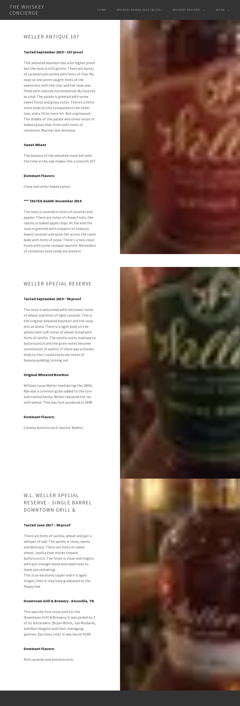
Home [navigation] (101, 9)
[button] (34, 10)
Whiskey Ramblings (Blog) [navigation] (139, 9)
